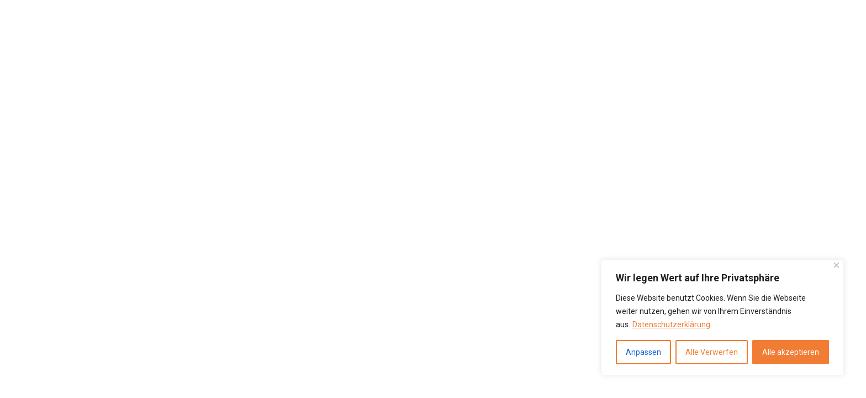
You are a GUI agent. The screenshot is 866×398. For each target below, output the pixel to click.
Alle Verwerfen (711, 352)
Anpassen (643, 352)
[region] (722, 318)
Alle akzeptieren (790, 352)
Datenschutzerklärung (671, 324)
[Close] (836, 265)
